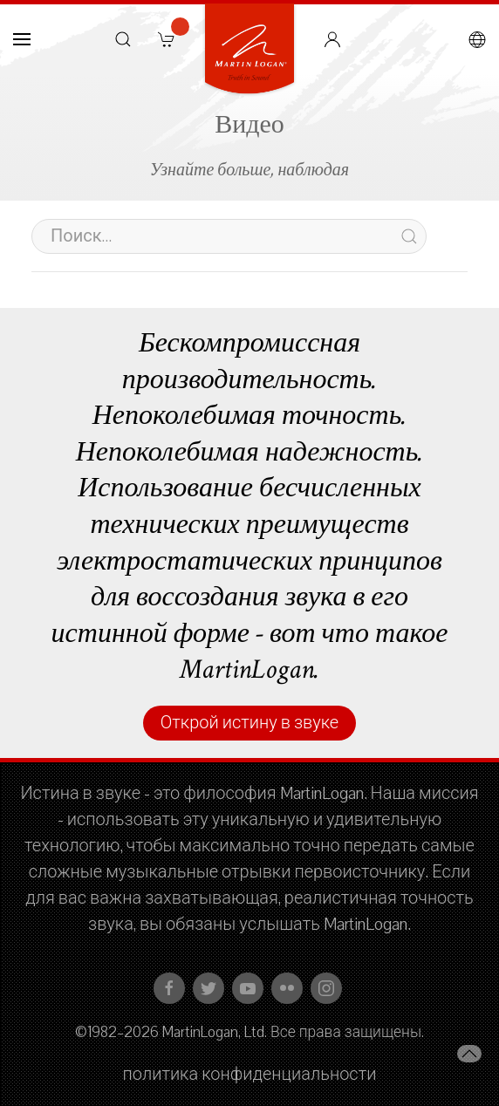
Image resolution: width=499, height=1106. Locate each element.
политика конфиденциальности (250, 1074)
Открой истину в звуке (249, 723)
